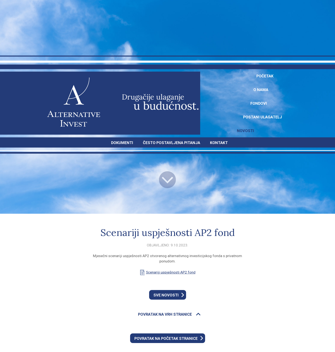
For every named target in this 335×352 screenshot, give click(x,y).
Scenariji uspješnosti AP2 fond (170, 272)
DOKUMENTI (122, 142)
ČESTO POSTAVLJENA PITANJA (171, 142)
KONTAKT (219, 142)
